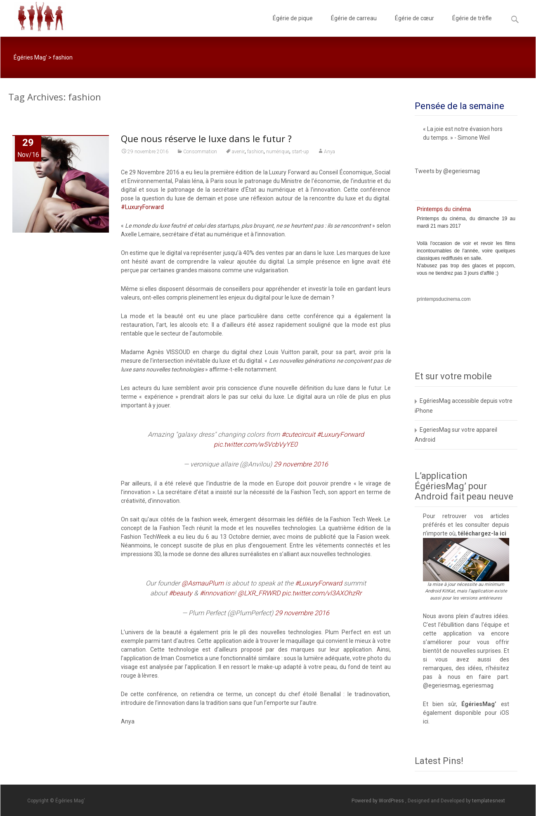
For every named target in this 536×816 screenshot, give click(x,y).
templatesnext (488, 801)
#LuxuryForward (142, 207)
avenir (238, 152)
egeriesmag (477, 685)
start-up (300, 152)
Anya (329, 152)
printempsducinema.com (444, 299)
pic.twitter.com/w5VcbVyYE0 (256, 444)
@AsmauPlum (203, 583)
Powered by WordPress (378, 801)
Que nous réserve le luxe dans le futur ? (206, 138)
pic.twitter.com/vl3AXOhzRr (321, 593)
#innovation (217, 593)
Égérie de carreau (354, 25)
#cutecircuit (298, 434)
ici (503, 533)
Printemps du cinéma (444, 209)
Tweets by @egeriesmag (447, 171)
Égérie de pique (293, 25)
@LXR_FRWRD (259, 593)
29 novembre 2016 (301, 464)
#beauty (180, 593)
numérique (277, 152)
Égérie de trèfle (472, 25)
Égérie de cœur (414, 25)
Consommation (200, 152)
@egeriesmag (441, 685)
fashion (255, 152)
